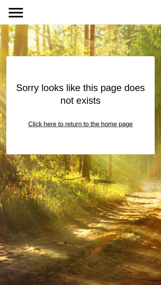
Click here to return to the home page (80, 124)
